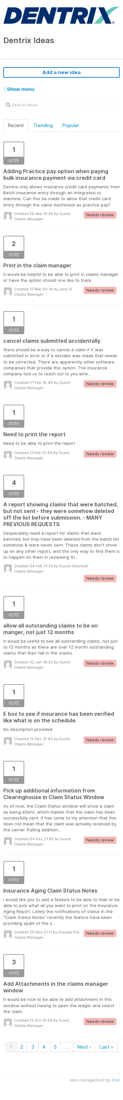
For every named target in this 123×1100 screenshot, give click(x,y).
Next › (84, 1047)
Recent (16, 125)
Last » (106, 1047)
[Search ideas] (61, 105)
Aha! (116, 1080)
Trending (43, 125)
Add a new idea (61, 72)
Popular (70, 125)
